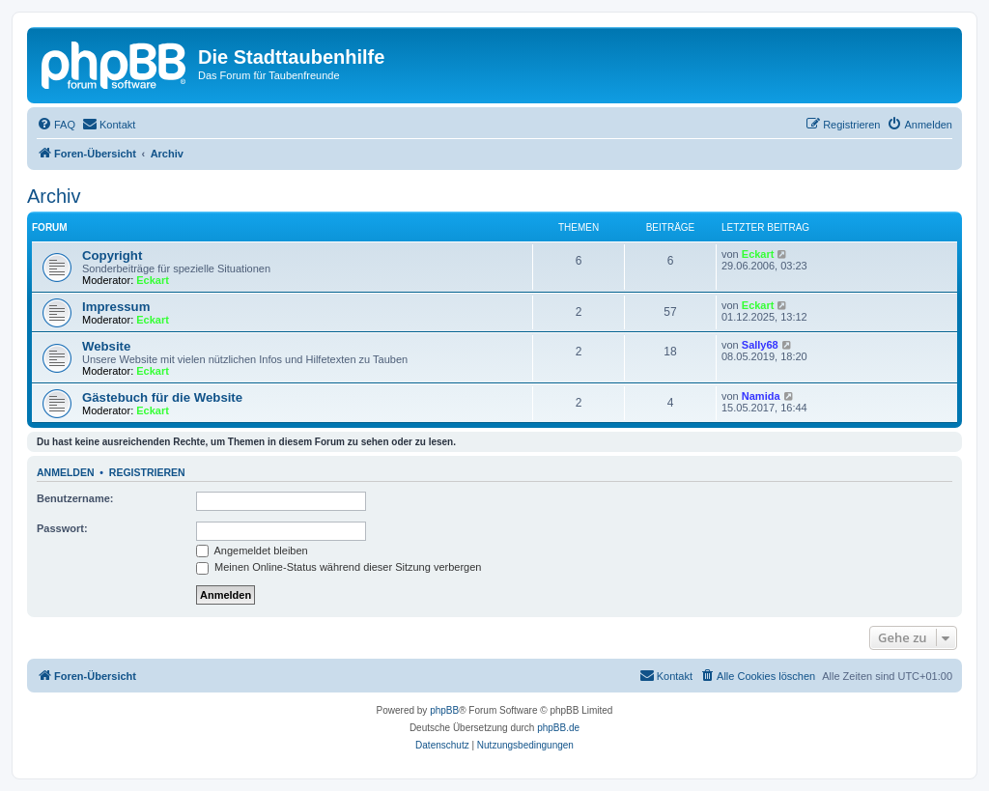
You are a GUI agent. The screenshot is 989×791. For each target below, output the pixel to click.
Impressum (116, 306)
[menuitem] (56, 124)
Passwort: (62, 528)
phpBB (444, 710)
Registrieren (147, 472)
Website (106, 346)
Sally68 (760, 345)
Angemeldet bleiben (252, 550)
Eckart (152, 280)
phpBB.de (558, 727)
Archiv (54, 196)
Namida (761, 396)
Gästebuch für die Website (162, 397)
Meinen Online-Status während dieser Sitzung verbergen (338, 567)
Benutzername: (75, 498)
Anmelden (66, 472)
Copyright (112, 255)
